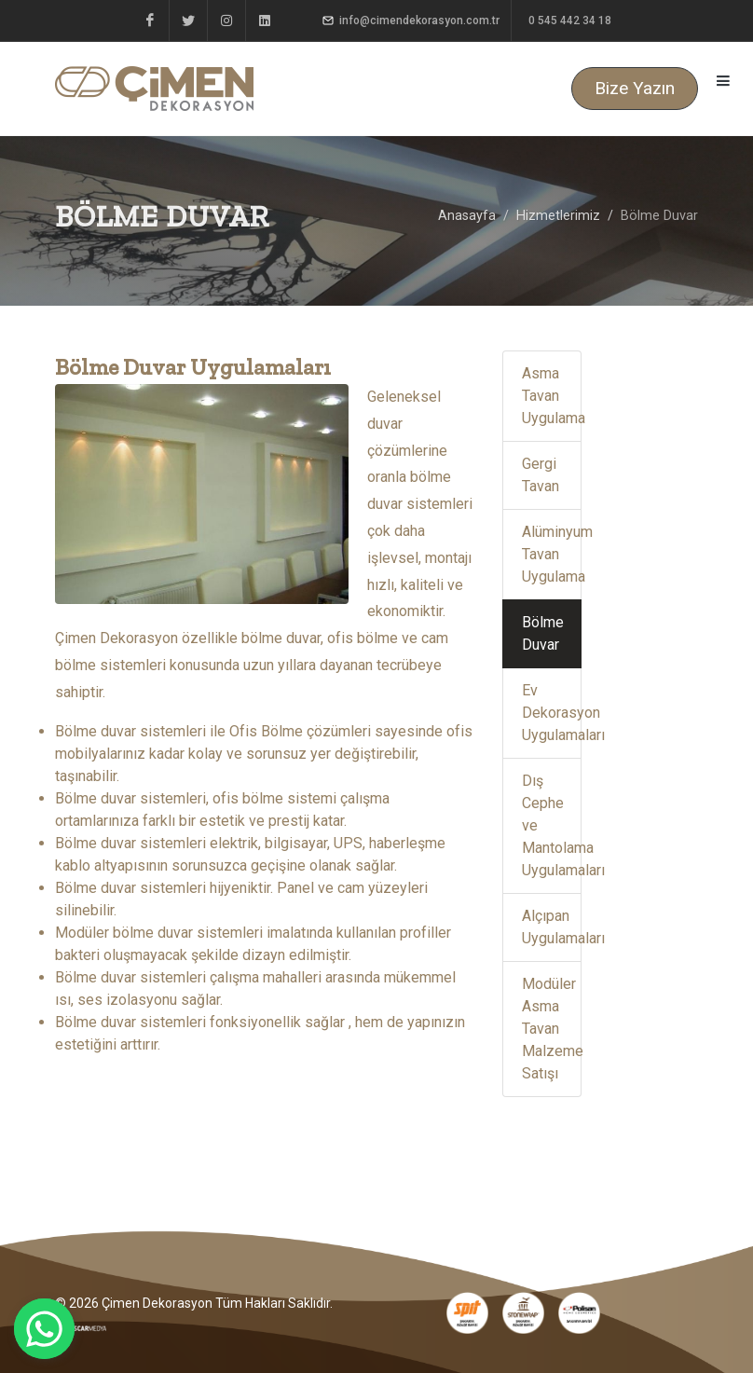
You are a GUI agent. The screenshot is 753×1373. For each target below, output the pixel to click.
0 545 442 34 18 (568, 20)
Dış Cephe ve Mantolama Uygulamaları (552, 825)
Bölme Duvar (543, 633)
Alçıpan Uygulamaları (552, 927)
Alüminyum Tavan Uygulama (552, 554)
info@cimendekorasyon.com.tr (411, 20)
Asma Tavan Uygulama (552, 395)
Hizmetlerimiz (558, 216)
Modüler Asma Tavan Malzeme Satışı (552, 1028)
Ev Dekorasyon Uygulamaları (552, 712)
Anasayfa (467, 216)
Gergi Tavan (540, 475)
